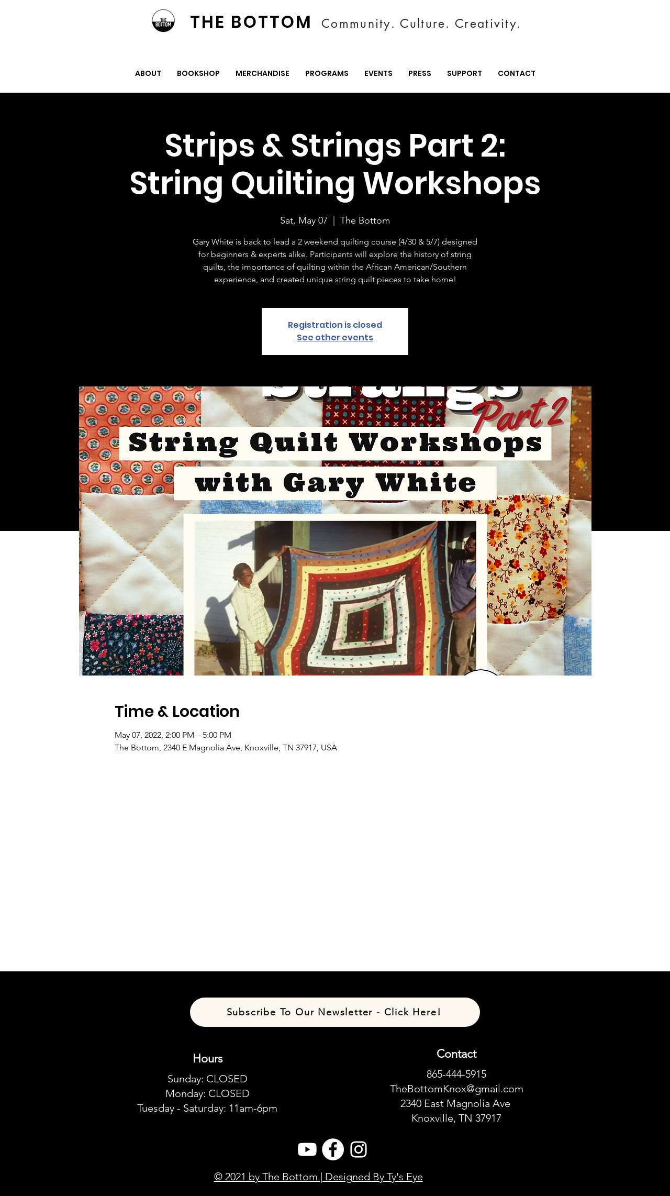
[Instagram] (359, 1149)
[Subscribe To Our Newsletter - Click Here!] (335, 1012)
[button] (148, 73)
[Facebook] (333, 1149)
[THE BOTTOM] (252, 22)
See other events (335, 337)
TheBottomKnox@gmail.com (456, 1088)
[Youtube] (307, 1149)
